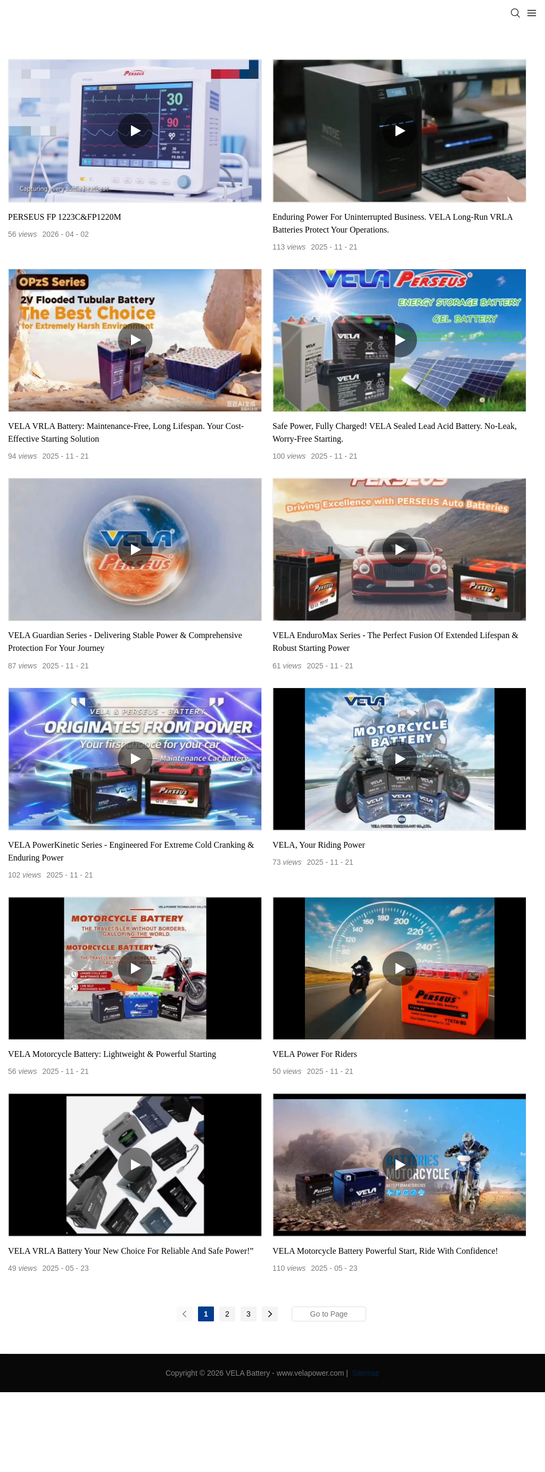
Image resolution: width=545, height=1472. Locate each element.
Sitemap (364, 1373)
